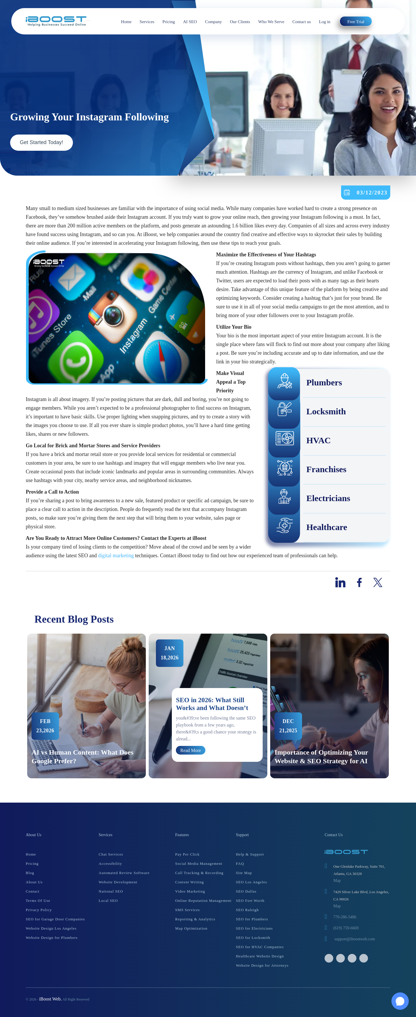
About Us (34, 882)
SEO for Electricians (254, 928)
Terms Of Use (38, 900)
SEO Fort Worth (250, 900)
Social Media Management (198, 863)
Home (126, 21)
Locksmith (307, 412)
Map (337, 880)
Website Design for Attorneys (262, 965)
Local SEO (108, 900)
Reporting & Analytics (195, 919)
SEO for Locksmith (253, 937)
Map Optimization (191, 928)
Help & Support (250, 854)
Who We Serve (271, 21)
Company (213, 21)
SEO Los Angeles (251, 882)
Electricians (309, 499)
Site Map (244, 873)
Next (394, 706)
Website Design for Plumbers (52, 937)
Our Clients (240, 21)
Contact (32, 891)
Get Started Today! (41, 142)
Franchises (307, 470)
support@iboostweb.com (354, 939)
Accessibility (110, 863)
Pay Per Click (187, 854)
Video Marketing (190, 891)
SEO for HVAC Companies (260, 947)
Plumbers (305, 383)
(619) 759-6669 (346, 928)
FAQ (240, 863)
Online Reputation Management (203, 900)
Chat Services (111, 854)
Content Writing (189, 882)
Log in (325, 21)
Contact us (301, 21)
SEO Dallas (246, 891)
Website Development (118, 882)
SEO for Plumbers (252, 919)
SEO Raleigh (247, 910)
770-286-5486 (344, 917)
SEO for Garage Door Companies (55, 919)
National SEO (111, 891)
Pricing (168, 21)
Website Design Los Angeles (51, 928)
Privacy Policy (39, 910)
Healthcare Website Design (260, 956)
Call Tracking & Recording (199, 873)
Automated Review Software (124, 873)
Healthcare (308, 528)
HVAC (300, 441)
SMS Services (187, 910)
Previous (21, 706)
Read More (190, 750)
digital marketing (115, 555)
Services (147, 21)
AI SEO (190, 21)
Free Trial (356, 21)
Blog (30, 873)
